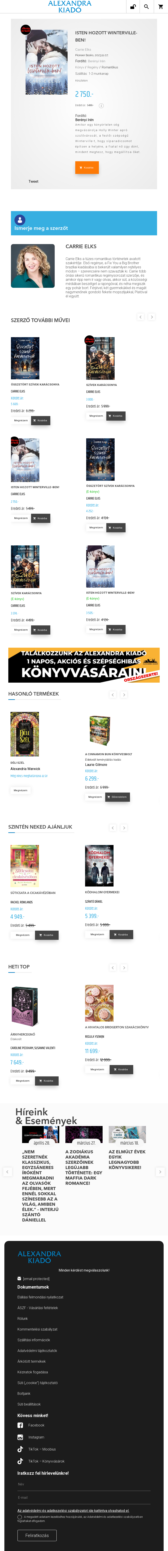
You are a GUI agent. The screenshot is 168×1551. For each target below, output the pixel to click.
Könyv (79, 67)
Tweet (33, 181)
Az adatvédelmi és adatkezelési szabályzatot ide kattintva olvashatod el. (73, 1511)
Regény (93, 67)
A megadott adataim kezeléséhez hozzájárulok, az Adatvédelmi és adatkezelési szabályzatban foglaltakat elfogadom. (80, 1519)
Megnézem (21, 420)
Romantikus (110, 67)
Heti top (19, 967)
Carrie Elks (83, 49)
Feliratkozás (37, 1535)
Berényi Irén (96, 61)
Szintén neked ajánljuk (40, 827)
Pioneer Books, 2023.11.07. (91, 55)
